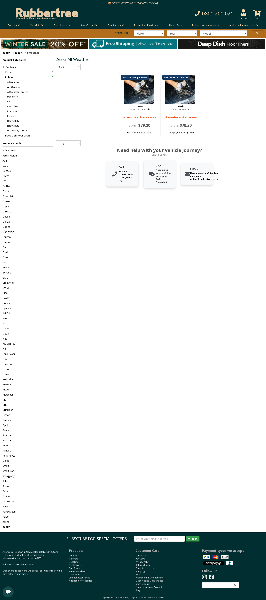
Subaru (6, 481)
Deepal (6, 216)
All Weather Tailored (17, 91)
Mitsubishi (8, 409)
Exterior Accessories (79, 577)
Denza (6, 221)
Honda (6, 303)
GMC (5, 277)
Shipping (140, 571)
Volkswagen (9, 511)
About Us (140, 558)
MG (4, 399)
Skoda (6, 460)
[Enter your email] (159, 539)
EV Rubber (12, 106)
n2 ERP (161, 597)
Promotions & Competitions (150, 577)
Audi (5, 160)
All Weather (13, 82)
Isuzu (5, 318)
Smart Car (8, 471)
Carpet (29, 72)
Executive (12, 111)
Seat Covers (75, 564)
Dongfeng (8, 231)
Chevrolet (8, 196)
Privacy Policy (142, 561)
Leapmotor (9, 364)
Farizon (7, 237)
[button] (191, 13)
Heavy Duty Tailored (17, 130)
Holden (6, 298)
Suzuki (6, 486)
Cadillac (7, 186)
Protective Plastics (78, 571)
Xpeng (6, 521)
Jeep (5, 338)
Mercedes (8, 394)
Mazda (6, 389)
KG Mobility (9, 343)
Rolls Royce (9, 455)
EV (8, 101)
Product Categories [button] (14, 60)
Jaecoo (6, 328)
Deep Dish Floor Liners (17, 135)
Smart (6, 465)
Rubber (17, 52)
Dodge (6, 226)
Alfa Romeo (9, 150)
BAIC (5, 165)
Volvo (6, 516)
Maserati (7, 384)
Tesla (5, 491)
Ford (5, 252)
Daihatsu (7, 211)
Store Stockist (143, 583)
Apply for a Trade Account (149, 586)
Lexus (6, 369)
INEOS (6, 313)
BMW (6, 176)
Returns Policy (143, 564)
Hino (5, 292)
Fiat (5, 247)
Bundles (73, 555)
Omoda (7, 420)
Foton (6, 257)
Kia (4, 348)
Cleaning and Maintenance (149, 580)
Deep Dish (12, 96)
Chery (6, 191)
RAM (5, 445)
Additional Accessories (80, 580)
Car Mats (73, 558)
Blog (138, 590)
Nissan (6, 415)
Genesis (7, 272)
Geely (6, 267)
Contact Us (141, 555)
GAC (5, 262)
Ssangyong (9, 476)
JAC (4, 323)
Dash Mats (175, 25)
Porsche (7, 440)
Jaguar (6, 333)
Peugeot (7, 430)
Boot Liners (75, 561)
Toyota (7, 496)
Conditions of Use (145, 568)
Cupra (6, 206)
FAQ (138, 574)
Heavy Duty (13, 120)
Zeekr (6, 52)
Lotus (6, 374)
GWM (6, 287)
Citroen (7, 201)
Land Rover (9, 354)
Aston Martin (10, 155)
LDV (5, 359)
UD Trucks (8, 501)
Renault (7, 450)
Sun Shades (75, 568)
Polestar (7, 435)
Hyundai (7, 308)
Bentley (7, 170)
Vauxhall (7, 506)
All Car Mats (9, 67)
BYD (5, 181)
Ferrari (6, 242)
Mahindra (8, 379)
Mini (5, 404)
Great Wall (8, 282)
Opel (5, 425)
